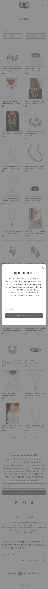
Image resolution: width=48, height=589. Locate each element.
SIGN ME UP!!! (24, 315)
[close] (42, 267)
